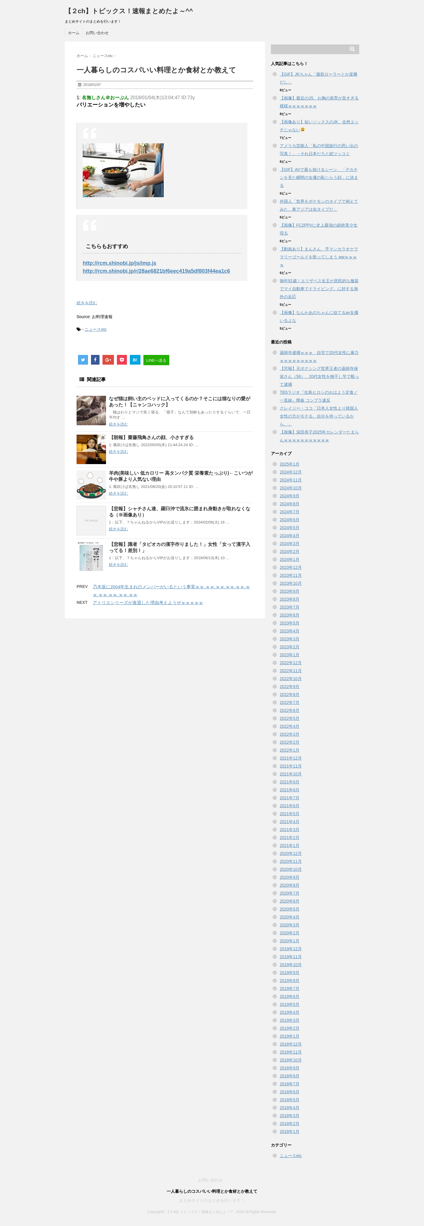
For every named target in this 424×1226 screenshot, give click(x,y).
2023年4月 (289, 631)
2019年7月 (289, 988)
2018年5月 (289, 1099)
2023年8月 (289, 599)
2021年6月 (289, 805)
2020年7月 (289, 893)
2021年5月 (289, 813)
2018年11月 (291, 1052)
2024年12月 (291, 472)
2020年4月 (289, 917)
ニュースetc (96, 329)
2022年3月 (289, 734)
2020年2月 (289, 933)
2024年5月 (289, 527)
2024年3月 (289, 543)
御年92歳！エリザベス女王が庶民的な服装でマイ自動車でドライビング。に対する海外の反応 (319, 288)
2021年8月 (289, 790)
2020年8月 (289, 885)
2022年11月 (291, 670)
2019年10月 (291, 964)
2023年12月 (291, 567)
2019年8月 (289, 980)
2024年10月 (291, 488)
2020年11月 (291, 861)
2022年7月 (289, 702)
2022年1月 (289, 750)
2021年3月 (289, 829)
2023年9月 (289, 591)
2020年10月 (291, 869)
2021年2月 (289, 837)
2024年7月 (289, 511)
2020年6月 (289, 901)
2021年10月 (291, 774)
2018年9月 (289, 1068)
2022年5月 (289, 718)
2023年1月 (289, 654)
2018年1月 (289, 1131)
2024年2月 (289, 551)
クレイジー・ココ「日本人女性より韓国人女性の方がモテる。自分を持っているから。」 (319, 416)
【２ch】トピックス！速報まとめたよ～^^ (129, 11)
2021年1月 (289, 845)
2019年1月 (289, 1036)
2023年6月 (289, 615)
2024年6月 (289, 519)
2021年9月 (289, 782)
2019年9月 (289, 972)
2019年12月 (291, 948)
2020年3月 (289, 925)
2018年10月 (291, 1060)
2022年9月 (289, 686)
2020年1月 (289, 940)
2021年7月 (289, 797)
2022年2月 (289, 742)
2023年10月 (291, 583)
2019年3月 (289, 1020)
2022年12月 (291, 662)
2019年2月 (289, 1028)
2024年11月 (291, 480)
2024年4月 (289, 535)
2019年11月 (291, 956)
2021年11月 (291, 766)
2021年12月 (291, 758)
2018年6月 (289, 1091)
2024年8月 (289, 503)
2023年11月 (291, 575)
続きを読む (87, 302)
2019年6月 (289, 996)
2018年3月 (289, 1115)
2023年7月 (289, 607)
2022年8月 (289, 694)
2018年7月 (289, 1084)
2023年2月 (289, 646)
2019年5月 (289, 1004)
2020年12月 (291, 853)
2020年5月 (289, 909)
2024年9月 (289, 496)
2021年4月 (289, 821)
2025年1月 (289, 464)
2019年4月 (289, 1012)
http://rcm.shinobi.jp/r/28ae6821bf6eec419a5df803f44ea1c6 (156, 271)
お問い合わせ (97, 33)
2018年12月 (291, 1044)
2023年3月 (289, 639)
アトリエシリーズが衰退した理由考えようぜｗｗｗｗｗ (148, 602)
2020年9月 (289, 877)
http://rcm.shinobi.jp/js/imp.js (119, 263)
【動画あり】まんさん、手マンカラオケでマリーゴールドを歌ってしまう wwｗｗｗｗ (319, 257)
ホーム (74, 33)
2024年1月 (289, 559)
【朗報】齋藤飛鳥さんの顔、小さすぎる (151, 437)
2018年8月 (289, 1076)
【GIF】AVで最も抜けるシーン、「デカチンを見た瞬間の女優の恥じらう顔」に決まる (319, 177)
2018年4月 (289, 1107)
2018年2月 (289, 1123)
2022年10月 (291, 678)
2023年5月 (289, 623)
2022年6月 (289, 710)
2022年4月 (289, 726)
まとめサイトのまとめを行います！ (212, 1200)
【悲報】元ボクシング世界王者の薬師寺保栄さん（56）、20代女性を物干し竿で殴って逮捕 (319, 376)
